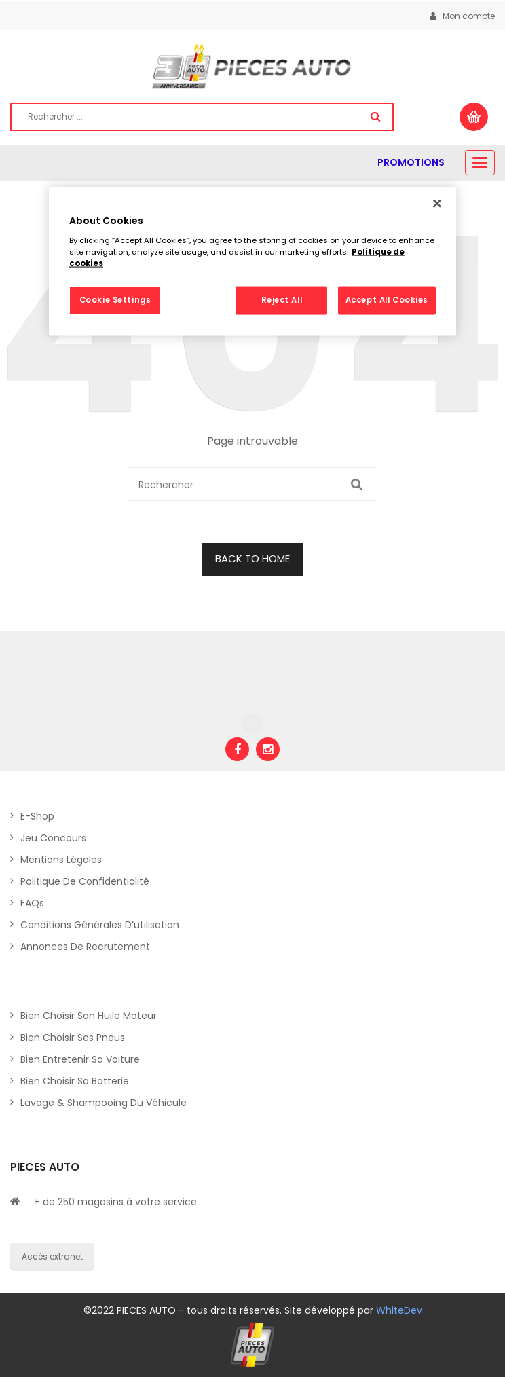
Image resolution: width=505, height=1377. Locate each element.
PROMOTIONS (411, 162)
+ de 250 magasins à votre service (115, 1202)
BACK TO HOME (252, 558)
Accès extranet (52, 1256)
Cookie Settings (115, 300)
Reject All (282, 300)
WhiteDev (399, 1310)
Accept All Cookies (386, 300)
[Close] (437, 204)
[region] (252, 261)
